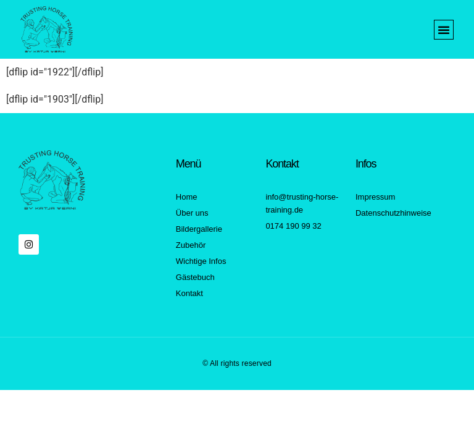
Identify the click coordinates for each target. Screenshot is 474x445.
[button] (444, 30)
